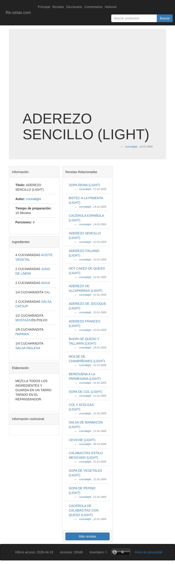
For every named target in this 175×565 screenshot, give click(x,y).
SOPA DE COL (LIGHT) (85, 392)
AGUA (45, 283)
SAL (47, 292)
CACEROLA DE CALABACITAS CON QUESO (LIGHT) (83, 510)
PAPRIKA (22, 334)
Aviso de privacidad (148, 552)
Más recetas (87, 536)
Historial (110, 7)
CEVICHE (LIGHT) (82, 440)
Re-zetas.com (18, 12)
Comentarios (93, 7)
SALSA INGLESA (27, 348)
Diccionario (74, 7)
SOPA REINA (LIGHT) (84, 185)
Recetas (58, 7)
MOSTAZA (23, 320)
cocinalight (85, 189)
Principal (44, 7)
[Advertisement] (87, 74)
